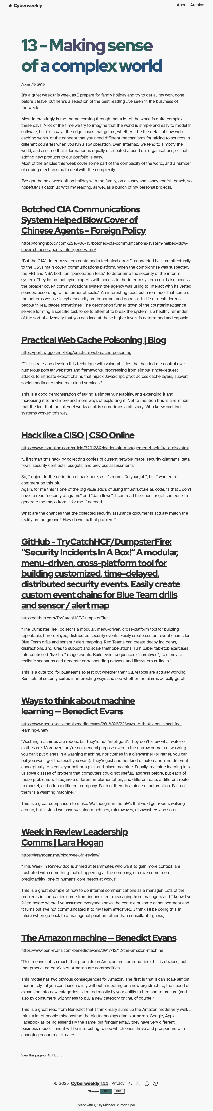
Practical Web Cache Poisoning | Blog (93, 339)
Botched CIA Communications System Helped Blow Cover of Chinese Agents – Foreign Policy (83, 219)
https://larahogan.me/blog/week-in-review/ (60, 855)
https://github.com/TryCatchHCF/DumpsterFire (64, 618)
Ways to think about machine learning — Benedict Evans (78, 706)
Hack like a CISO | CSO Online (77, 435)
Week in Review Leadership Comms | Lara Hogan (74, 837)
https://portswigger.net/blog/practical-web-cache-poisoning (76, 352)
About (182, 5)
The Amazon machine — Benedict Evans (98, 937)
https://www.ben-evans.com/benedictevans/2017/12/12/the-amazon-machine (92, 950)
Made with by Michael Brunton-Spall (106, 1105)
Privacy (117, 1083)
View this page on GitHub (39, 1055)
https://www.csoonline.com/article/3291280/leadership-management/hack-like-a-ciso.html (105, 448)
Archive (197, 5)
